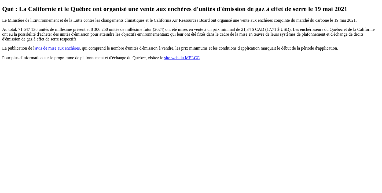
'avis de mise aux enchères (57, 48)
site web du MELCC (182, 57)
